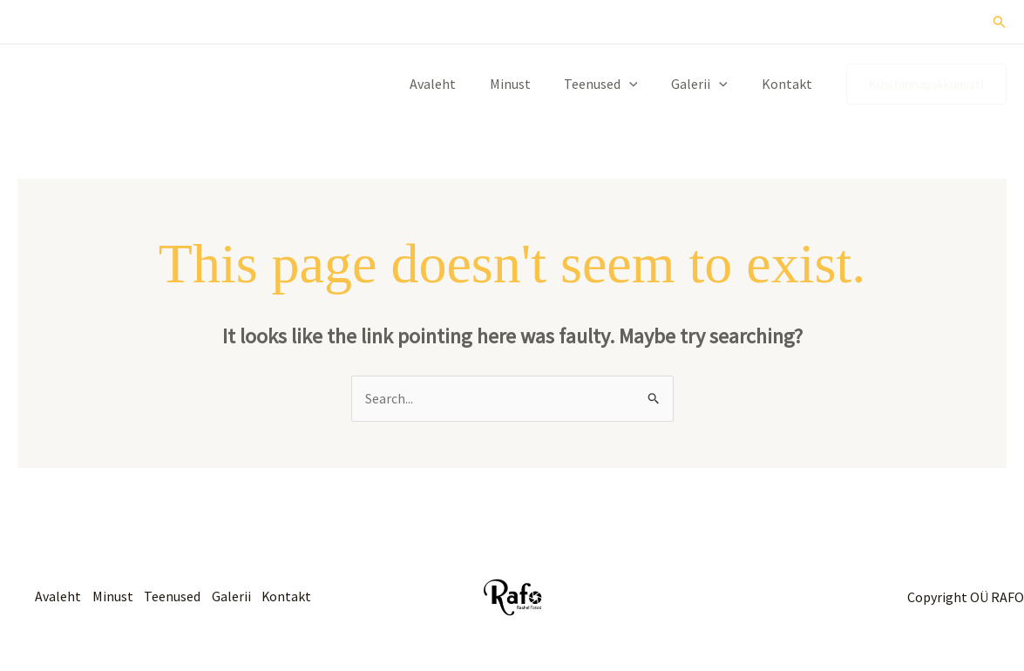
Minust (530, 83)
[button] (1000, 22)
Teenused (616, 83)
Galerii (708, 83)
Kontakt (789, 83)
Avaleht (459, 83)
